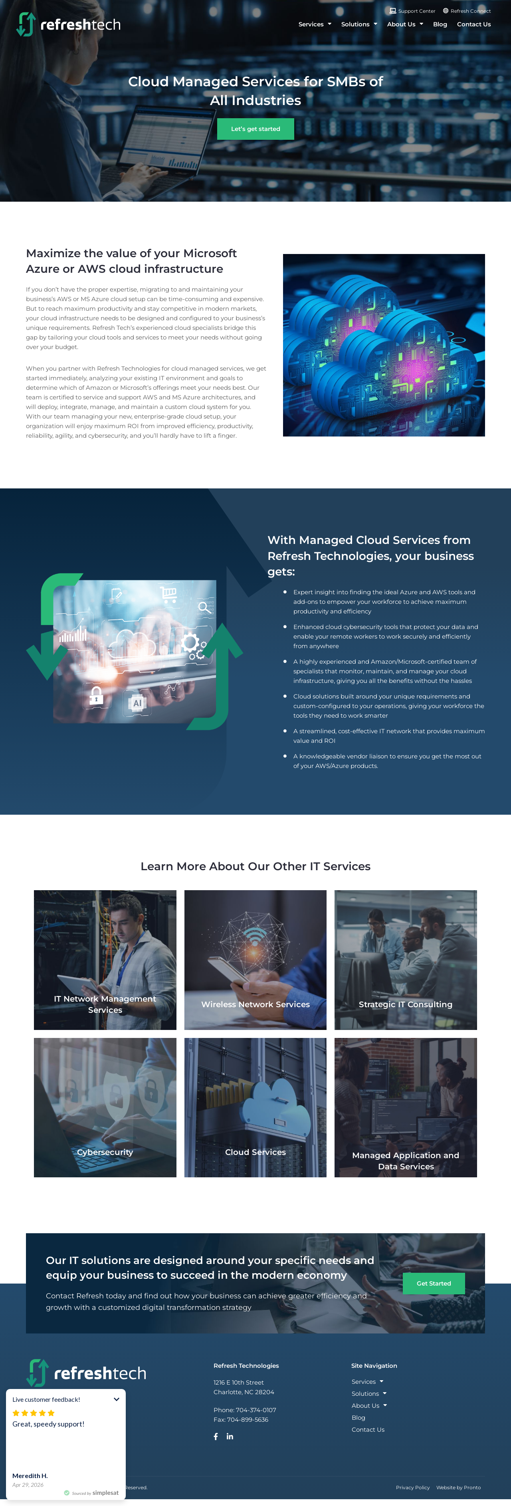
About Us (405, 24)
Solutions (359, 24)
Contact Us (474, 24)
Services (315, 24)
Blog (440, 24)
